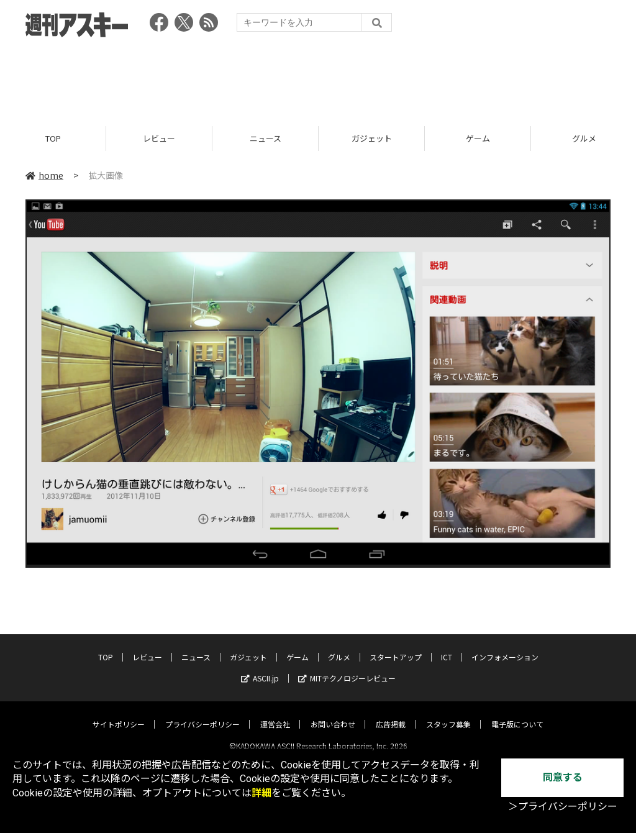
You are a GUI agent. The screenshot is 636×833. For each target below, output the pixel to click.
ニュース (265, 138)
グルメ (339, 646)
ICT (446, 646)
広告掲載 (391, 713)
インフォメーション (504, 646)
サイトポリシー (119, 713)
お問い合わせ (333, 713)
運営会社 (275, 713)
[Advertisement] (318, 78)
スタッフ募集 (448, 713)
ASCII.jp (260, 667)
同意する (563, 777)
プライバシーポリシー (202, 713)
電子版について (517, 713)
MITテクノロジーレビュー (347, 667)
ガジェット (372, 138)
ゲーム (478, 138)
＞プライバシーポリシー (562, 807)
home (44, 175)
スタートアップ (396, 646)
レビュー (159, 138)
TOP (53, 138)
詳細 (261, 793)
